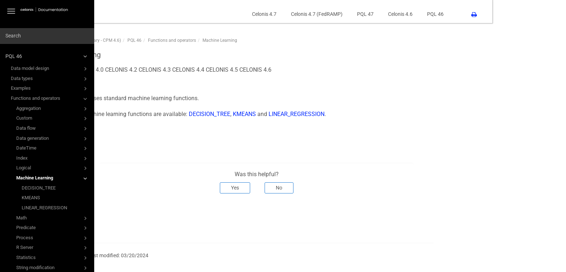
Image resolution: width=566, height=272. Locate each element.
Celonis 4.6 (474, 14)
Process (52, 238)
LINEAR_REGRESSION (44, 207)
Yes (309, 188)
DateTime (52, 148)
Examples (50, 89)
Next (497, 217)
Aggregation (52, 109)
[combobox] (47, 36)
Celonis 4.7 (338, 14)
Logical (52, 168)
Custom (52, 118)
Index (52, 158)
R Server (52, 248)
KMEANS (31, 197)
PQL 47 (439, 14)
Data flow (52, 129)
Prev (127, 217)
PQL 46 (47, 56)
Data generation (52, 139)
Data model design (50, 69)
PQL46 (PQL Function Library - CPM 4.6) (156, 40)
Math (52, 218)
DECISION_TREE (39, 188)
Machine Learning (52, 178)
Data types (50, 79)
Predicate (52, 228)
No (352, 188)
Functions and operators (50, 99)
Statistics (52, 258)
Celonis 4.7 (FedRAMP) (390, 14)
